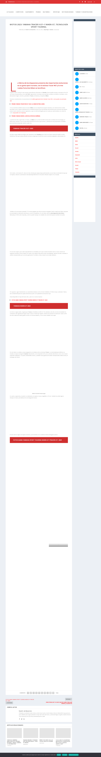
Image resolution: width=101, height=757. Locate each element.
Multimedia (46, 13)
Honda (76, 152)
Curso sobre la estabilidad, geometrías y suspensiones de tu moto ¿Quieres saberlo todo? (63, 743)
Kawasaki (77, 156)
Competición (19, 13)
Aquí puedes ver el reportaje (19, 113)
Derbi (76, 145)
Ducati (76, 149)
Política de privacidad (73, 754)
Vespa (76, 169)
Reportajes (56, 13)
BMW (76, 142)
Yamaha (51, 30)
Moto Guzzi (78, 162)
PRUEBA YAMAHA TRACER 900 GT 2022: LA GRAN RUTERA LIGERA (28, 105)
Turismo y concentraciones (84, 13)
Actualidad (10, 13)
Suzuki (76, 166)
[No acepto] (99, 755)
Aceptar (59, 754)
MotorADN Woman (67, 13)
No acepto (65, 754)
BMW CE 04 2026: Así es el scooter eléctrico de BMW (46, 741)
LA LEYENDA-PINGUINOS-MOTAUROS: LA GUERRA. (27, 1)
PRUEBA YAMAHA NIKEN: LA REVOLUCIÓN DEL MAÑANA (26, 117)
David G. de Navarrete (30, 30)
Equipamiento (29, 13)
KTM (76, 159)
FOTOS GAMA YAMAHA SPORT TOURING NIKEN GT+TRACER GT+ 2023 (29, 301)
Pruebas (38, 13)
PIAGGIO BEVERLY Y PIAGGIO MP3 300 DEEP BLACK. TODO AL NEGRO (30, 742)
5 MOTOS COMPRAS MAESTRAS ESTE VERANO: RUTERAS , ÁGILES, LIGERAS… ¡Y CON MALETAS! (14, 743)
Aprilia (76, 138)
